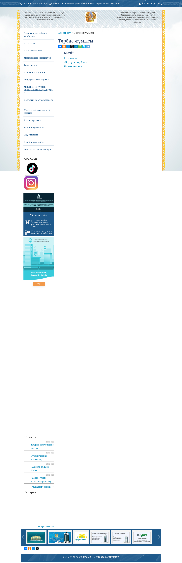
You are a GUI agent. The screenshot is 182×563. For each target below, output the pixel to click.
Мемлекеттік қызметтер (73, 3)
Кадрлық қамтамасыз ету (38, 100)
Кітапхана (29, 43)
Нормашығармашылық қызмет (37, 111)
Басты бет (64, 32)
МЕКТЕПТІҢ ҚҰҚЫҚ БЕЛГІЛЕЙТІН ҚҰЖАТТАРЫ (38, 89)
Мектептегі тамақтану (37, 149)
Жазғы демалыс (74, 66)
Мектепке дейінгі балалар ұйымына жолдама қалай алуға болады (38, 223)
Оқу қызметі (32, 134)
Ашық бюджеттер (49, 3)
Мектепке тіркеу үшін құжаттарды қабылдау (38, 232)
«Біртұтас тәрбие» (75, 62)
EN (151, 3)
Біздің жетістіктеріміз (37, 79)
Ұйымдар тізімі (38, 214)
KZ (143, 3)
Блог (117, 3)
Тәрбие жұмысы (34, 127)
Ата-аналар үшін (34, 72)
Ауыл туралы (32, 120)
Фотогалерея (95, 3)
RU (147, 3)
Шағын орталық (33, 50)
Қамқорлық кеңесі (34, 141)
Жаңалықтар (30, 3)
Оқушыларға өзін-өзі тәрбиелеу (35, 34)
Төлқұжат (30, 65)
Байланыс (108, 3)
